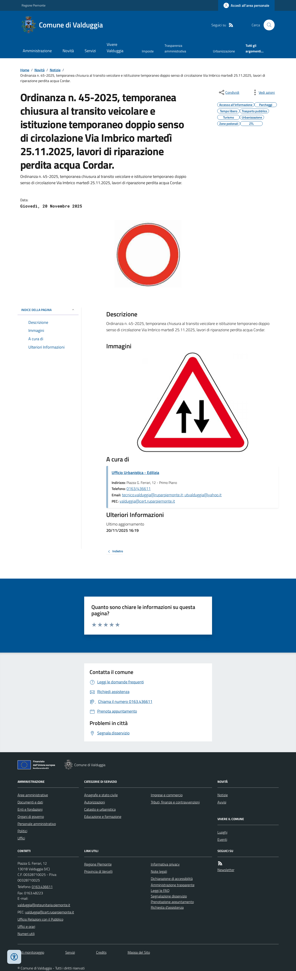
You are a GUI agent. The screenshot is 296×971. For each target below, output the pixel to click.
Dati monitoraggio (31, 952)
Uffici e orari (26, 926)
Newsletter (225, 870)
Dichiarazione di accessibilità (172, 878)
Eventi (222, 839)
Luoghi (222, 832)
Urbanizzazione (224, 51)
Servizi (90, 51)
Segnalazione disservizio (169, 896)
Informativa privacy (165, 864)
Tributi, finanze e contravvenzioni (175, 802)
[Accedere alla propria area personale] (246, 5)
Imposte (148, 51)
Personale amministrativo (37, 823)
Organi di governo (31, 816)
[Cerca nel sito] (267, 25)
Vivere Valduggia (115, 47)
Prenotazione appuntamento (172, 901)
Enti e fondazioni (30, 809)
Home (24, 70)
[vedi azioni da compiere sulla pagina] (263, 92)
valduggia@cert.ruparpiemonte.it (147, 501)
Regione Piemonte (33, 5)
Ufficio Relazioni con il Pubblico (40, 919)
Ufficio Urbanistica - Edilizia (135, 473)
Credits (101, 952)
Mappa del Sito (139, 952)
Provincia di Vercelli (98, 871)
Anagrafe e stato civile (101, 795)
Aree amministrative (33, 795)
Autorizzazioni (94, 802)
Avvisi (221, 802)
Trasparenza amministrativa (175, 48)
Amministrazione (37, 51)
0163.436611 (42, 886)
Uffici (21, 838)
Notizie (55, 70)
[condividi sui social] (228, 92)
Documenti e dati (30, 802)
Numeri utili (26, 933)
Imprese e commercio (167, 795)
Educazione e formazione (102, 816)
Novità (68, 51)
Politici (22, 831)
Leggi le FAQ (160, 890)
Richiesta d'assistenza (167, 907)
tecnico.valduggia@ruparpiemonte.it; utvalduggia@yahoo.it (171, 495)
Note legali (159, 871)
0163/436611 (139, 489)
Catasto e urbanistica (100, 809)
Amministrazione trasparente (172, 885)
